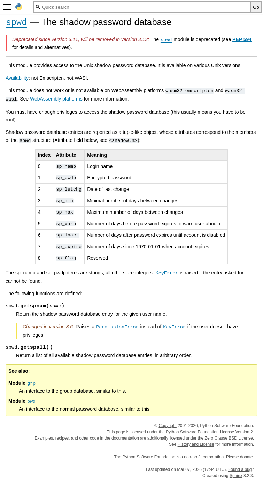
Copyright (167, 425)
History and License (196, 444)
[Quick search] (142, 7)
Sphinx (236, 475)
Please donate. (240, 457)
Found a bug (240, 469)
